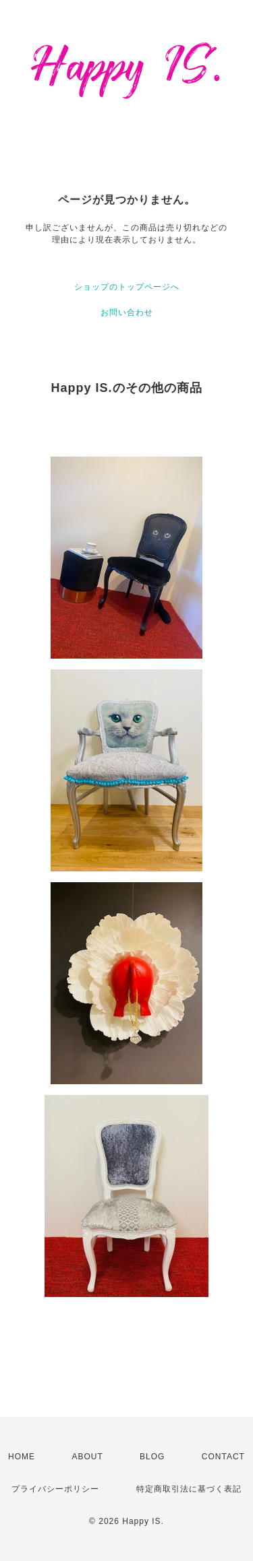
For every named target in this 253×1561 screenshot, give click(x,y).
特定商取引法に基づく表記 (189, 1489)
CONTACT (223, 1456)
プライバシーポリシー (55, 1489)
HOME (21, 1456)
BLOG (152, 1456)
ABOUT (87, 1456)
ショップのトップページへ (126, 287)
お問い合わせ (127, 312)
